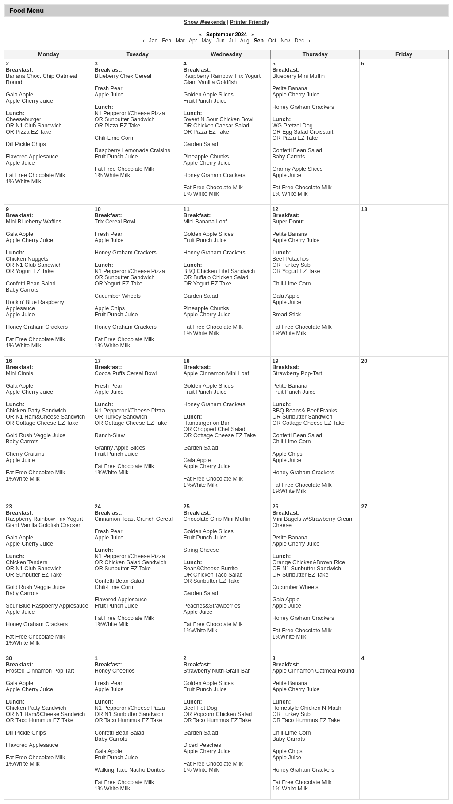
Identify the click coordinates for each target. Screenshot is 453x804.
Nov (285, 41)
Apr (193, 41)
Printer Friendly (249, 22)
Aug (244, 41)
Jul (232, 41)
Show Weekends (205, 22)
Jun (220, 41)
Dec (299, 41)
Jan (153, 41)
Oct (272, 41)
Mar (180, 41)
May (207, 41)
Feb (166, 41)
